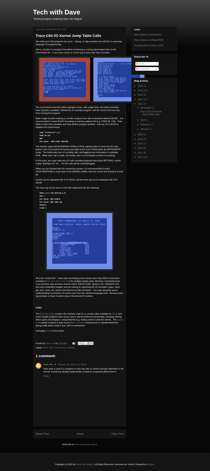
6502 (45, 347)
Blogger (150, 464)
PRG (114, 314)
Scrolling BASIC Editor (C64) (148, 45)
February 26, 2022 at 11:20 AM (72, 364)
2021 (140, 104)
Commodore (60, 347)
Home (80, 433)
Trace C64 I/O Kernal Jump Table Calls (150, 113)
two (52, 281)
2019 (140, 139)
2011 (140, 157)
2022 (140, 99)
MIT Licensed (78, 322)
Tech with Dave (56, 12)
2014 (140, 143)
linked (48, 331)
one (48, 281)
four (63, 281)
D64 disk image (47, 314)
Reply (46, 376)
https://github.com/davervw (147, 34)
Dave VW (48, 364)
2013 (140, 148)
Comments (143, 69)
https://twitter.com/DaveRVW (148, 40)
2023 (140, 95)
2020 (140, 134)
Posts (140, 64)
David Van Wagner (85, 464)
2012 (140, 152)
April (143, 120)
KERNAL (71, 347)
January (144, 129)
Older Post (117, 433)
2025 (140, 86)
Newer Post (42, 433)
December (145, 107)
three (57, 281)
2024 (140, 90)
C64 (51, 347)
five (68, 281)
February (145, 124)
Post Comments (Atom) (86, 444)
